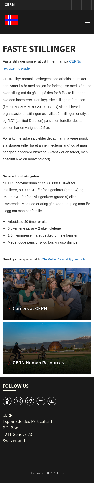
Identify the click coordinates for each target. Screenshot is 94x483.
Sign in (76, 5)
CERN (10, 4)
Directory (86, 5)
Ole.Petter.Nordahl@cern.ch (63, 259)
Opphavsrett (38, 473)
